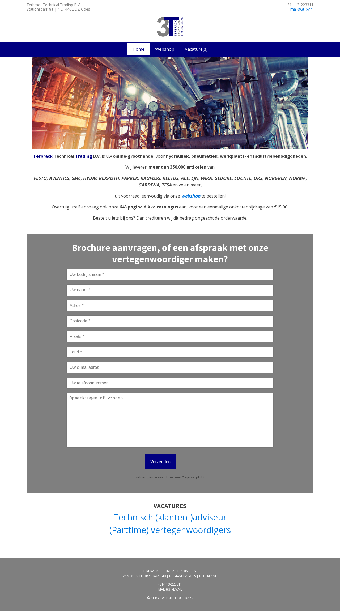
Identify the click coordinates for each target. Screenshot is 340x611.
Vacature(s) (196, 49)
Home (138, 49)
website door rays (177, 598)
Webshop (164, 49)
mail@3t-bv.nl (301, 9)
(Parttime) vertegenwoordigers (170, 530)
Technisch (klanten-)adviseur (170, 517)
